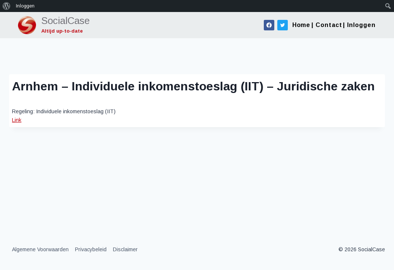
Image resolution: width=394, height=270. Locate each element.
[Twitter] (282, 25)
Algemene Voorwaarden (40, 249)
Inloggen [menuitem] (25, 6)
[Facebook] (269, 25)
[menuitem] (6, 6)
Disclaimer (125, 249)
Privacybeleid (91, 249)
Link (16, 120)
